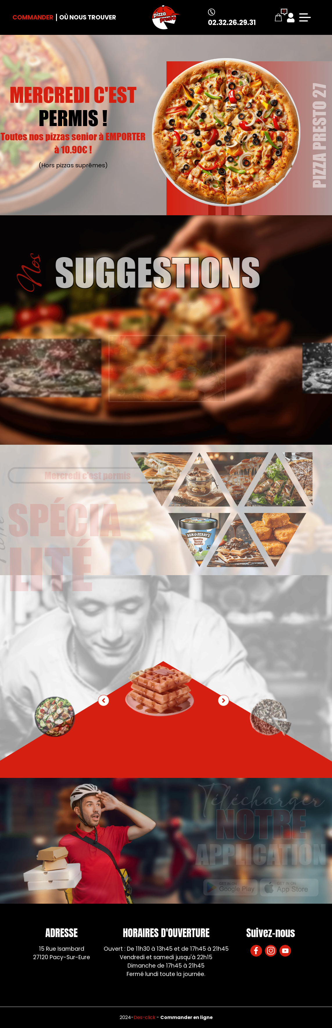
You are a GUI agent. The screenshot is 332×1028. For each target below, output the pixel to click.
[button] (223, 700)
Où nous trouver (87, 17)
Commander (32, 17)
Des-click (144, 1017)
